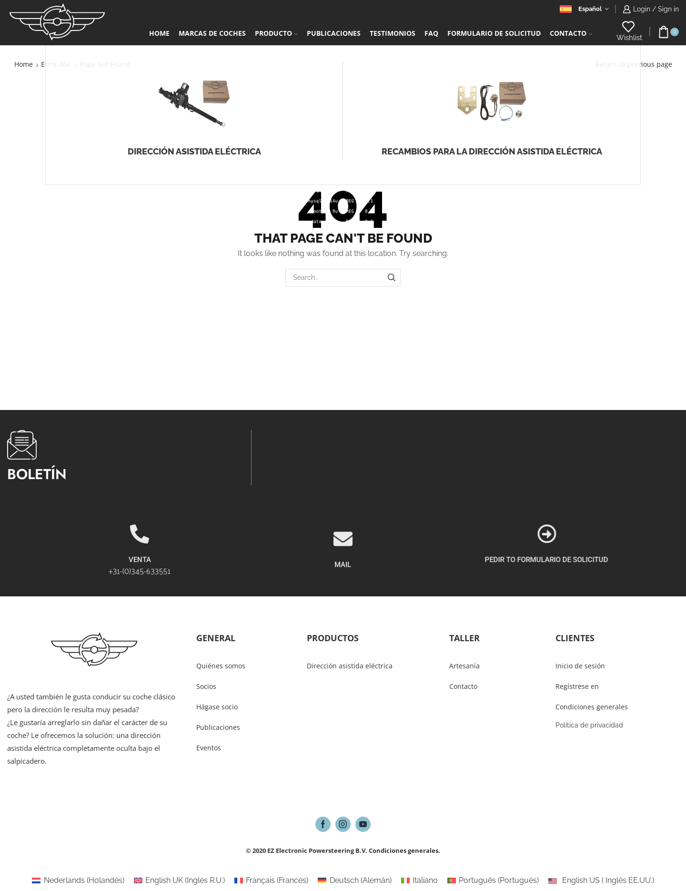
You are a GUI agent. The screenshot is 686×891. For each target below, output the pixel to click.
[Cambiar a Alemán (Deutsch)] (354, 880)
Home (159, 33)
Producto (276, 33)
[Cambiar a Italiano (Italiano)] (419, 880)
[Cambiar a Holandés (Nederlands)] (78, 880)
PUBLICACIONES (334, 33)
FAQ (431, 33)
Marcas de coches (212, 33)
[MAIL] (343, 578)
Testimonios (392, 33)
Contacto (571, 33)
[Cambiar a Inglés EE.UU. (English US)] (601, 880)
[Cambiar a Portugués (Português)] (493, 880)
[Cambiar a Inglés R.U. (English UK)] (179, 880)
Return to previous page (633, 64)
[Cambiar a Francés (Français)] (271, 880)
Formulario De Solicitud (494, 33)
